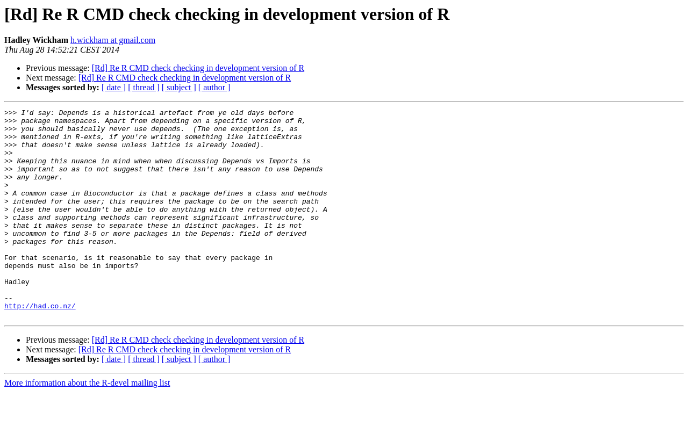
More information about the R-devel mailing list (87, 424)
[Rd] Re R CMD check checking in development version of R (198, 68)
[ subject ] (179, 87)
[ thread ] (144, 87)
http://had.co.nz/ (40, 346)
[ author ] (214, 87)
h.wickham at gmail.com (112, 40)
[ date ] (114, 87)
